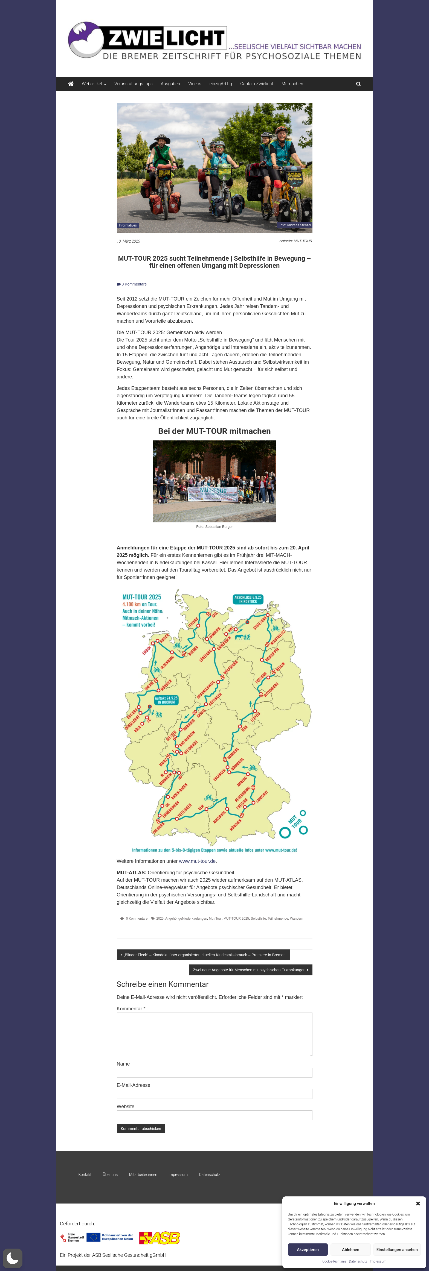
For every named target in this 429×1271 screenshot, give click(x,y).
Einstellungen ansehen (397, 1249)
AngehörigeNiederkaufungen (186, 918)
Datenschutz (358, 1261)
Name (123, 1064)
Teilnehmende (278, 918)
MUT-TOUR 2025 (236, 918)
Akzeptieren (308, 1249)
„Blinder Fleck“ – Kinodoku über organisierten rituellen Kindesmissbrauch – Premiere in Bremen (205, 955)
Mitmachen (292, 83)
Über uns (110, 1174)
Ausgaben (170, 83)
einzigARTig (221, 83)
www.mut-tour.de (197, 861)
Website (126, 1106)
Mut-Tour (215, 918)
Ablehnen (350, 1249)
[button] (418, 1203)
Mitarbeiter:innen (143, 1174)
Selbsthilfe (258, 918)
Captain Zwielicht (256, 83)
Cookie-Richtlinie (334, 1261)
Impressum (378, 1261)
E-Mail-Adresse (133, 1085)
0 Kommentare (132, 284)
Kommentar (131, 1008)
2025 (160, 918)
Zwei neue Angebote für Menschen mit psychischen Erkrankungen (249, 970)
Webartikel (92, 83)
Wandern (296, 918)
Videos (194, 83)
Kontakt (84, 1174)
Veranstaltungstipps (133, 83)
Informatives (128, 225)
